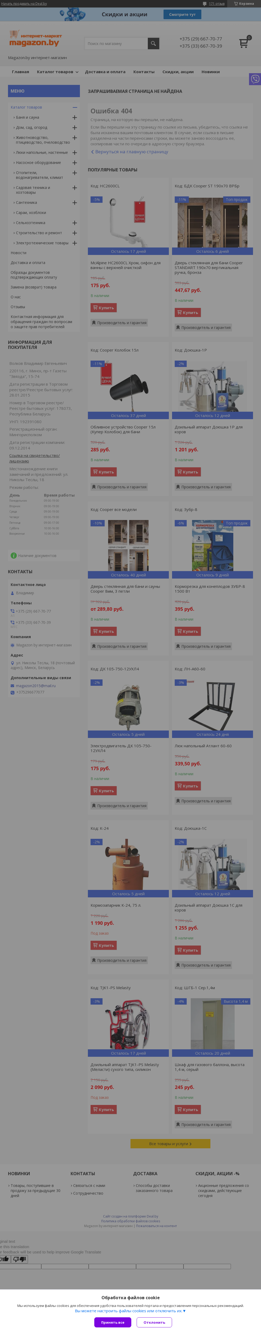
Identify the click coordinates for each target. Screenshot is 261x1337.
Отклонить (154, 1322)
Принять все (112, 1322)
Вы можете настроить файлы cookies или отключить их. (128, 1310)
